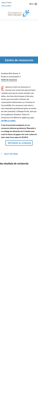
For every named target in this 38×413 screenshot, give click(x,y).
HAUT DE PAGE (11, 154)
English (4, 2)
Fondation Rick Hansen (9, 73)
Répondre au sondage (19, 143)
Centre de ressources (9, 80)
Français (8, 2)
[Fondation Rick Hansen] (19, 13)
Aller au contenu (6, 5)
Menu (31, 4)
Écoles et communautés (10, 76)
